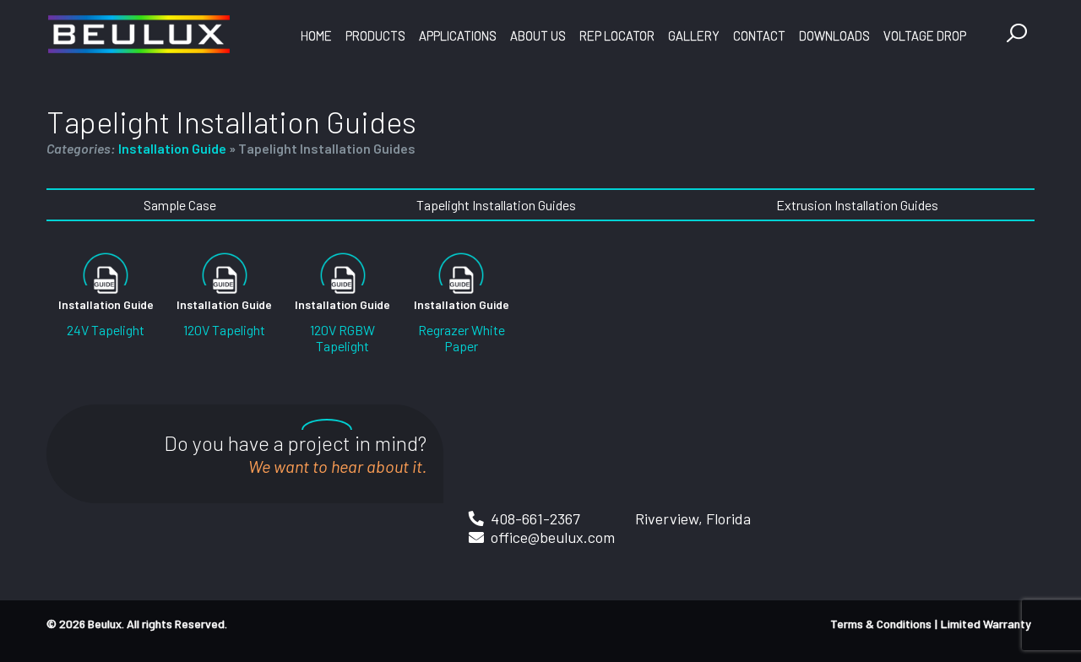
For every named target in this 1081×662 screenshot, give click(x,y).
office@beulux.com (553, 537)
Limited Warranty (986, 623)
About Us (538, 35)
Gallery (694, 35)
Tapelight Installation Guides (496, 205)
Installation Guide (172, 148)
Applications (458, 35)
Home (316, 35)
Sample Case (180, 205)
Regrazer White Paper (461, 338)
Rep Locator (617, 35)
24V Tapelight (105, 330)
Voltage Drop (924, 35)
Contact (759, 35)
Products (375, 35)
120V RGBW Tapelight (342, 338)
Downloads (834, 35)
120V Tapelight (224, 330)
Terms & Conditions (881, 623)
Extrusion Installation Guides (857, 205)
